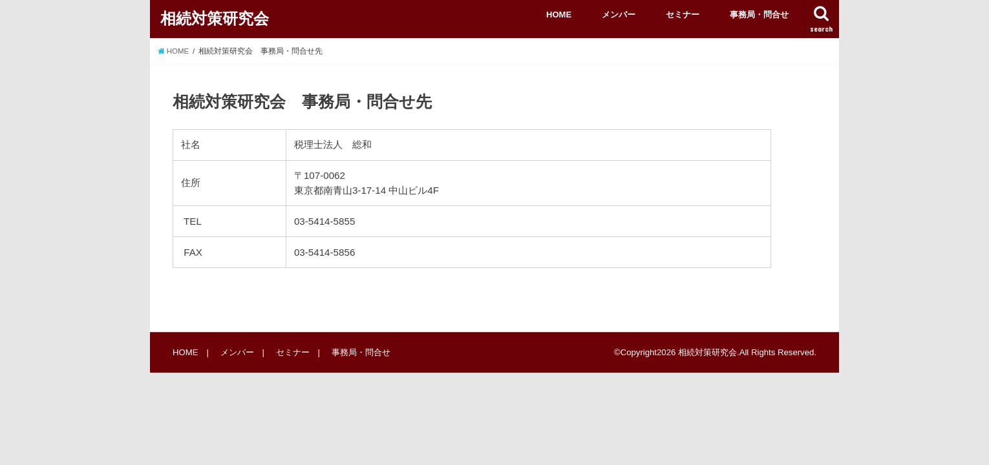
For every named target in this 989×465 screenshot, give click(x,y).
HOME (558, 14)
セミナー (682, 14)
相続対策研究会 (214, 18)
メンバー (618, 14)
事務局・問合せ (759, 14)
